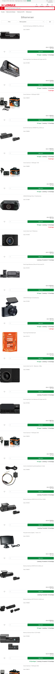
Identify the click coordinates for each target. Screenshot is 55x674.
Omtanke (50, 0)
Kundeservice (50, 2)
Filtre (9, 21)
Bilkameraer (29, 12)
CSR (47, 0)
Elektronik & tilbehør (10, 12)
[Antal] (17, 51)
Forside (2, 12)
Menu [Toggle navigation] (2, 8)
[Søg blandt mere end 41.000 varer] (28, 8)
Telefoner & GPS (20, 12)
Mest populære (23, 21)
